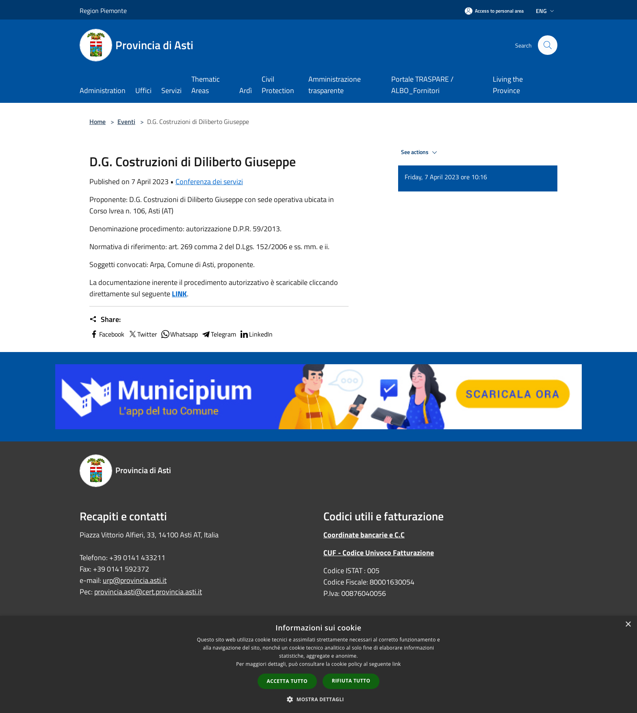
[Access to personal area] (494, 10)
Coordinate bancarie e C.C (364, 534)
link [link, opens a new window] (396, 664)
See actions (420, 152)
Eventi (126, 121)
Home (97, 121)
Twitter (142, 334)
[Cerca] (547, 45)
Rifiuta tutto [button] (351, 680)
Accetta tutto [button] (287, 681)
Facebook (106, 334)
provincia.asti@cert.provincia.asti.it (148, 591)
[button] (318, 699)
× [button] (628, 625)
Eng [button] (546, 11)
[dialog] (318, 664)
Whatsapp (179, 334)
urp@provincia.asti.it (135, 580)
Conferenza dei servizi (209, 181)
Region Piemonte (103, 10)
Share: (105, 319)
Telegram (218, 334)
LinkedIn (256, 334)
